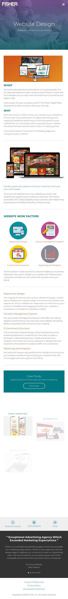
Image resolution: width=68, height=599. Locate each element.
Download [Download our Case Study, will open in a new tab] (34, 386)
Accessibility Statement (34, 589)
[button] (28, 572)
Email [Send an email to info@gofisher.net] (55, 526)
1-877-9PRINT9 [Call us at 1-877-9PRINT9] (34, 526)
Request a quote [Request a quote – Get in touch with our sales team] (13, 526)
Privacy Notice (34, 585)
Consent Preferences (34, 582)
